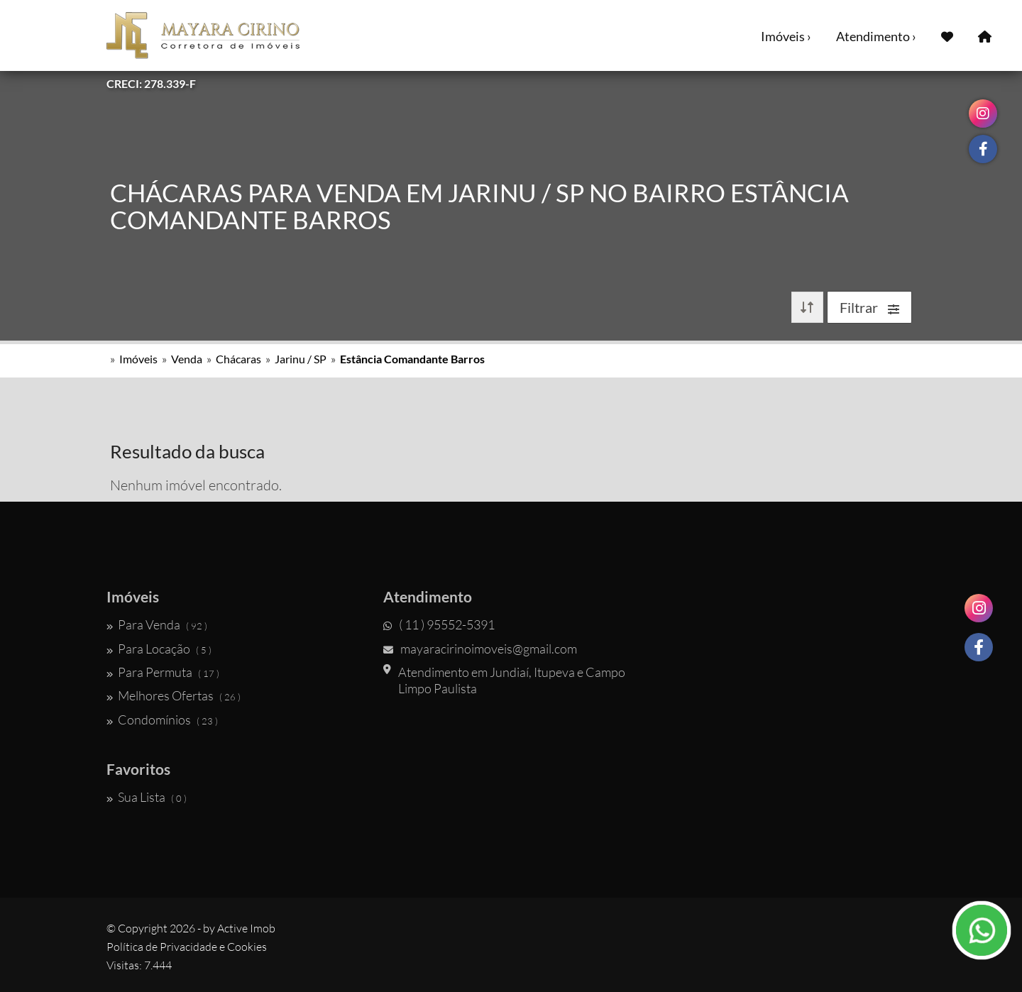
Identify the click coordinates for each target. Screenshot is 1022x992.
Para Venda (156, 624)
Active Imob (246, 928)
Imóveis (138, 358)
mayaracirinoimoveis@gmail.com (480, 648)
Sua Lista (146, 797)
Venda (186, 358)
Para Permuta (162, 672)
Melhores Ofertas (173, 695)
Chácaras (238, 358)
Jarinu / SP (300, 358)
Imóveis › (786, 36)
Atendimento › (876, 36)
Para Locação (158, 648)
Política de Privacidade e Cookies (186, 946)
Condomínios (162, 719)
